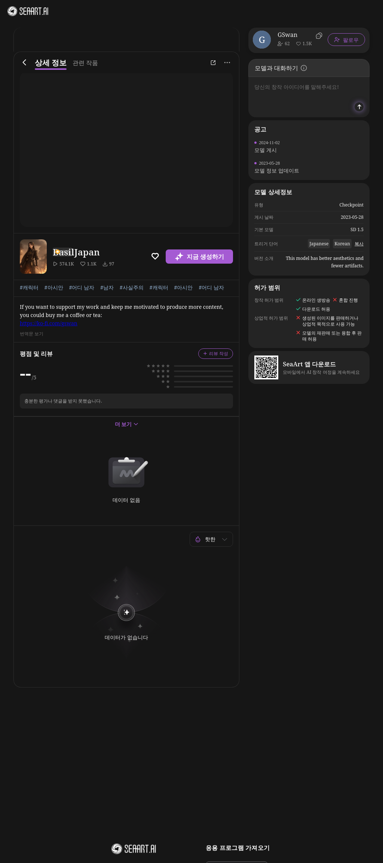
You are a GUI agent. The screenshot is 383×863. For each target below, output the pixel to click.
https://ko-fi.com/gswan (48, 323)
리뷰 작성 (215, 353)
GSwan (287, 34)
